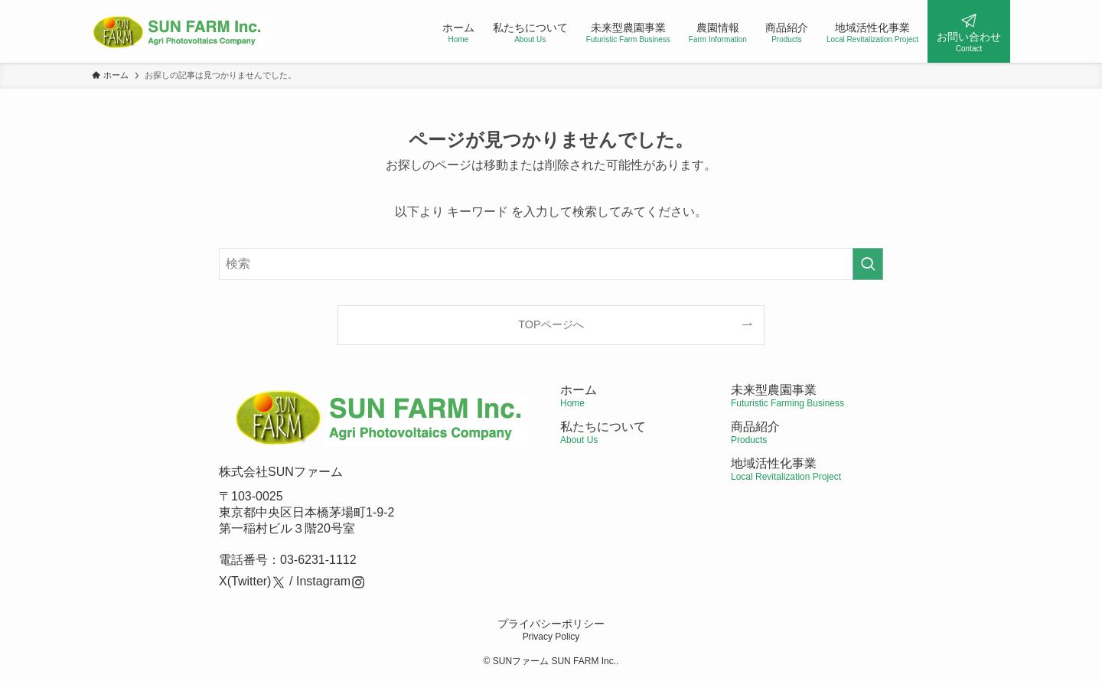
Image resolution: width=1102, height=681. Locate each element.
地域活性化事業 (786, 469)
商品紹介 (755, 432)
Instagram (323, 581)
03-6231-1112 (318, 559)
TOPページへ (550, 324)
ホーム (578, 396)
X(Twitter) (245, 581)
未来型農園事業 (787, 396)
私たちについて (603, 432)
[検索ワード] (551, 264)
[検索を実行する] (868, 264)
